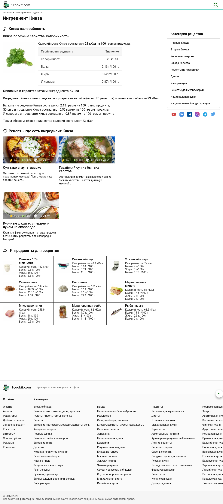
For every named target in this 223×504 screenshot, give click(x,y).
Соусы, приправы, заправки (114, 474)
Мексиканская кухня (164, 424)
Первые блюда (42, 433)
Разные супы (41, 469)
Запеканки (103, 433)
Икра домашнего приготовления (171, 465)
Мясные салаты (107, 456)
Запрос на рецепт (14, 424)
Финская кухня (211, 424)
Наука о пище (41, 460)
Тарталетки (158, 429)
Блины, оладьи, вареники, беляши (54, 478)
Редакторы (10, 415)
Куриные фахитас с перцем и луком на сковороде (26, 225)
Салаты (38, 420)
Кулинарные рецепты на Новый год (173, 438)
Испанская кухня (162, 478)
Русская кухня (160, 460)
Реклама (8, 442)
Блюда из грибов (107, 451)
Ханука (206, 411)
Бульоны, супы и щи (45, 474)
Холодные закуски (44, 429)
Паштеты (157, 406)
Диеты (155, 415)
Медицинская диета (109, 478)
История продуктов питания (50, 451)
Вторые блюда (42, 406)
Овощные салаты (108, 429)
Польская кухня (212, 447)
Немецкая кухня (212, 433)
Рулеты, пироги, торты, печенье (52, 415)
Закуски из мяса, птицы (48, 465)
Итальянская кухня (163, 420)
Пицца (101, 406)
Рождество (104, 415)
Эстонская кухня (212, 474)
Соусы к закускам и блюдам (114, 469)
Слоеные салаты (161, 451)
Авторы (7, 411)
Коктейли (103, 442)
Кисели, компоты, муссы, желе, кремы (121, 424)
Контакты (9, 447)
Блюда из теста (43, 442)
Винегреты (158, 474)
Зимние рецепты (107, 465)
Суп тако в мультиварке (22, 167)
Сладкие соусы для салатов (168, 456)
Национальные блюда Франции (116, 411)
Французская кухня (163, 469)
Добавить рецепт (13, 420)
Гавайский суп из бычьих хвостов (79, 169)
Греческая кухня (212, 456)
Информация (41, 483)
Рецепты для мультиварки (167, 411)
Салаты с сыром (161, 447)
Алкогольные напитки (165, 433)
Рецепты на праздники (111, 447)
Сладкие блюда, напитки (112, 420)
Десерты (38, 447)
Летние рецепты (161, 442)
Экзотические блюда (46, 456)
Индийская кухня (107, 483)
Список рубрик (12, 438)
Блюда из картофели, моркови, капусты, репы (61, 424)
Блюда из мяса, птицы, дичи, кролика (56, 411)
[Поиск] (215, 5)
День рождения (161, 483)
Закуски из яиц (106, 460)
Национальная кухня (110, 438)
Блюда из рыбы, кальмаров (50, 438)
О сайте (7, 406)
